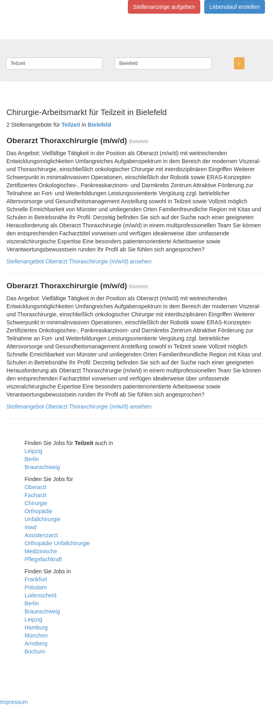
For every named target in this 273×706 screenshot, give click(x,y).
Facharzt (35, 495)
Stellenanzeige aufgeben (164, 7)
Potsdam (36, 587)
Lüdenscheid (40, 595)
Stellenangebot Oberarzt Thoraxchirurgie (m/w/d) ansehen (79, 261)
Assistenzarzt (41, 535)
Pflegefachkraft (43, 559)
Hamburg (36, 627)
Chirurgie (36, 503)
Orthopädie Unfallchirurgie (57, 543)
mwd (31, 527)
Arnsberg (36, 643)
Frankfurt (36, 579)
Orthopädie (38, 511)
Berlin (32, 459)
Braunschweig (42, 467)
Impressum (14, 702)
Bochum (35, 651)
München (36, 635)
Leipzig (33, 451)
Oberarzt (35, 487)
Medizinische (41, 551)
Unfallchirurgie (42, 519)
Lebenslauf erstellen (234, 7)
